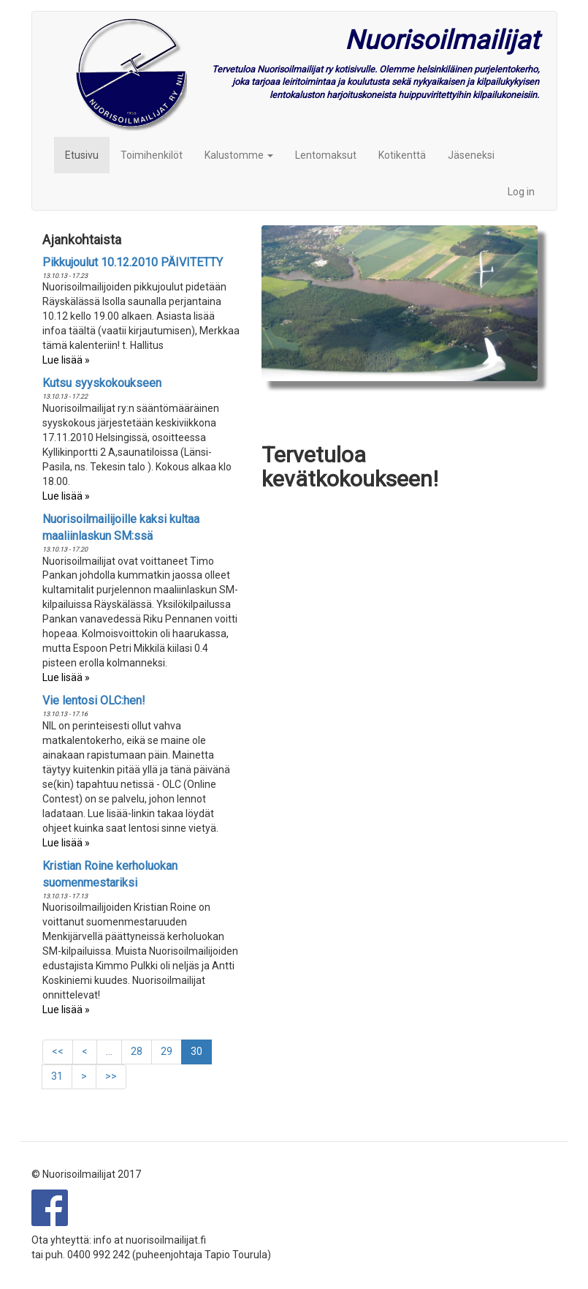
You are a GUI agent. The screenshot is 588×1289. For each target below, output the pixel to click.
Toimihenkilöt (152, 155)
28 (141, 1051)
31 (61, 1076)
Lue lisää (62, 360)
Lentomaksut (325, 155)
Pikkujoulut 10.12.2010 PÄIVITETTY (132, 262)
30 (201, 1054)
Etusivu (82, 155)
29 (171, 1051)
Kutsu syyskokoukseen (101, 383)
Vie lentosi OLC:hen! (93, 700)
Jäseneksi (471, 155)
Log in (521, 192)
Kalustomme (239, 155)
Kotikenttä (402, 155)
